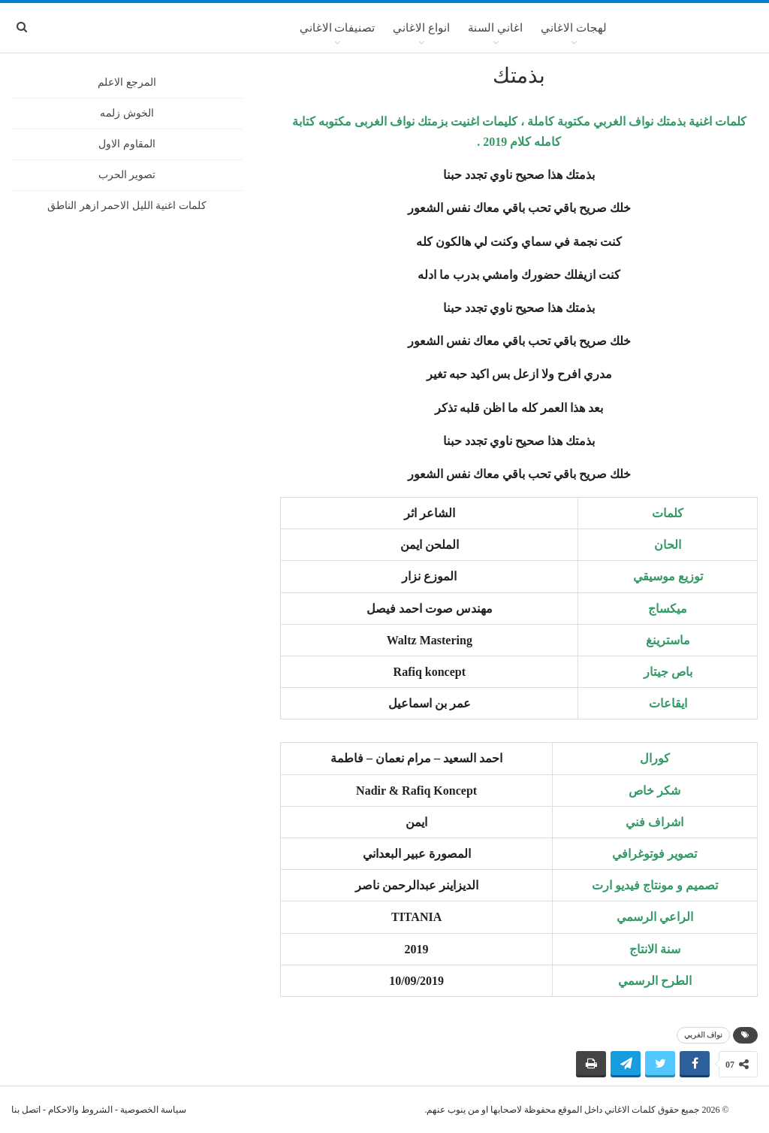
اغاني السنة (495, 28)
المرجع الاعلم (127, 82)
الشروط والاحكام (80, 1109)
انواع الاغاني (421, 28)
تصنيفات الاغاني (337, 28)
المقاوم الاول (126, 144)
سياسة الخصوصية (153, 1109)
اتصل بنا (26, 1109)
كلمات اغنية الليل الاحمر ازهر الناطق (127, 205)
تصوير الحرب (127, 174)
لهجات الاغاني (574, 28)
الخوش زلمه (127, 113)
